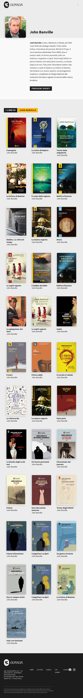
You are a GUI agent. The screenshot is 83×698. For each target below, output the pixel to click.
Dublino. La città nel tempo (15, 241)
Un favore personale (40, 462)
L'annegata (11, 150)
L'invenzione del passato (64, 463)
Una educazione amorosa (39, 509)
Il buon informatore (14, 553)
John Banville (11, 152)
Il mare (9, 375)
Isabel (59, 329)
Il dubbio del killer (39, 285)
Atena (59, 239)
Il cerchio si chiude (65, 375)
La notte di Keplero (40, 150)
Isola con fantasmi (14, 640)
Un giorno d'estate (65, 553)
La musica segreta (39, 239)
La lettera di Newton (15, 196)
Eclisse (9, 508)
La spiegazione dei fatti (14, 330)
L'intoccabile (37, 375)
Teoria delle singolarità (62, 151)
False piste (61, 418)
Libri (32, 670)
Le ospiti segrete (13, 285)
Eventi (49, 670)
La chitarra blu (12, 418)
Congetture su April (40, 553)
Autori (40, 670)
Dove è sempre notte (15, 597)
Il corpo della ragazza (41, 196)
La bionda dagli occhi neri (15, 463)
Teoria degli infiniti (65, 508)
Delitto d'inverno (64, 196)
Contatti (67, 670)
